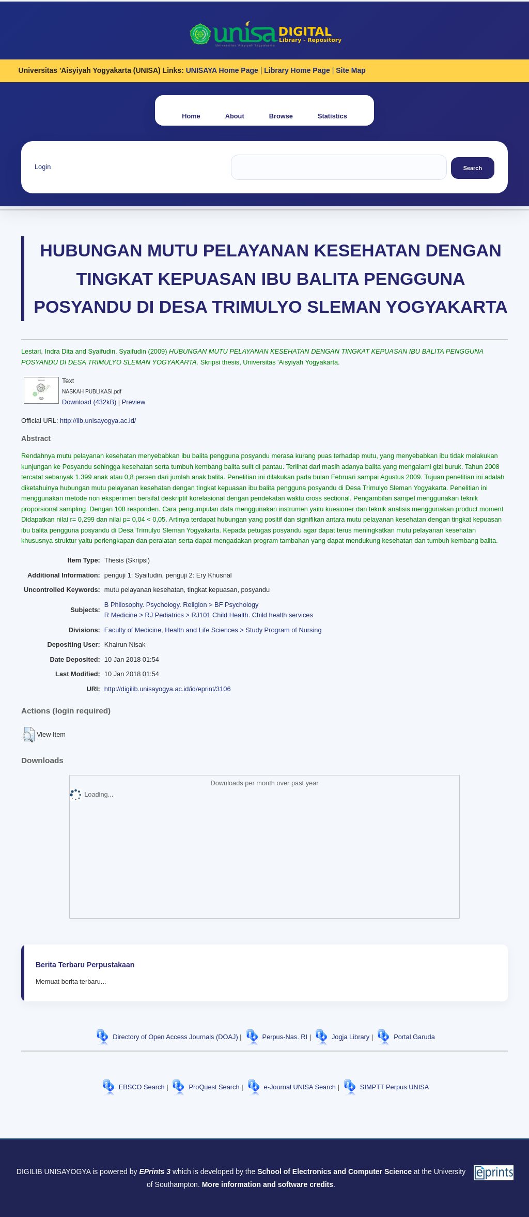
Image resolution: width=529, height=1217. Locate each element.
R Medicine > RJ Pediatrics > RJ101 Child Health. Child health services (208, 615)
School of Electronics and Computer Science (334, 1171)
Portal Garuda (414, 1037)
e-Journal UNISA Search (300, 1087)
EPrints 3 (154, 1171)
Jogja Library (350, 1037)
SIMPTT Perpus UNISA (394, 1087)
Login (43, 167)
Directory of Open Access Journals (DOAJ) (175, 1037)
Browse (281, 116)
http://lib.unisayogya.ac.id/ (98, 420)
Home (191, 116)
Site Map (351, 70)
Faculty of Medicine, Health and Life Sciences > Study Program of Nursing (213, 630)
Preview (134, 402)
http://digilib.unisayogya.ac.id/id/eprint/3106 (167, 689)
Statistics (332, 116)
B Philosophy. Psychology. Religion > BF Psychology (181, 605)
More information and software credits (267, 1184)
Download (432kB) (89, 402)
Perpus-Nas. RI (284, 1037)
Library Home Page (297, 70)
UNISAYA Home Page (222, 70)
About (234, 116)
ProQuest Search (214, 1087)
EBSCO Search (142, 1087)
